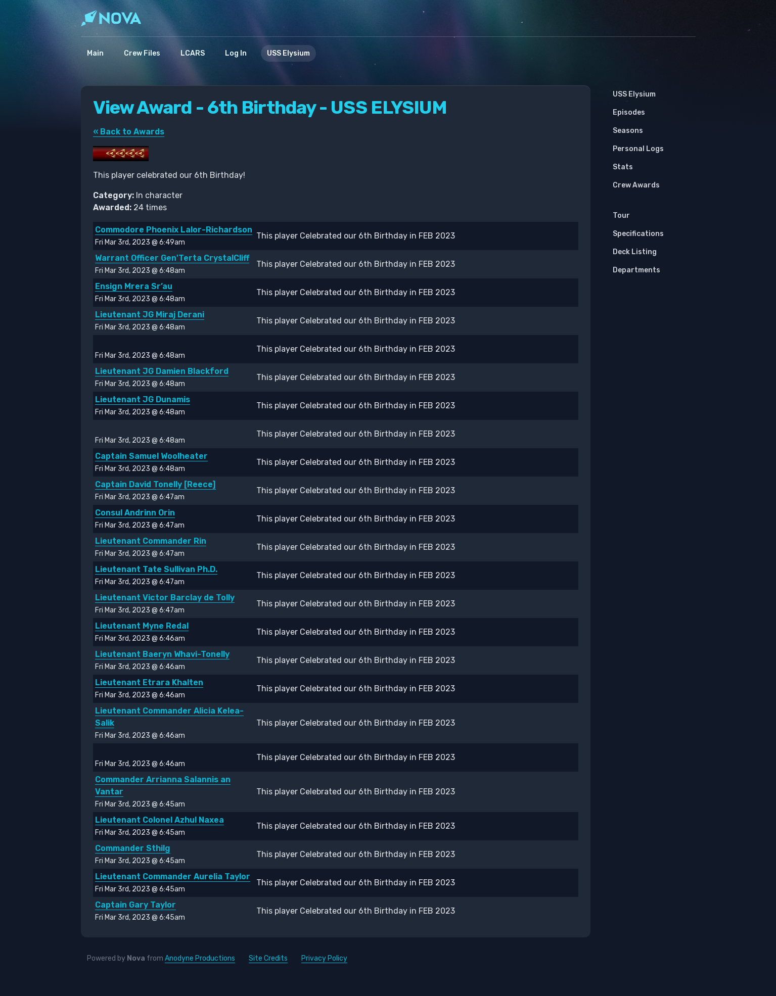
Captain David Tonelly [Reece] (155, 484)
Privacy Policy (324, 958)
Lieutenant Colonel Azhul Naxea (159, 820)
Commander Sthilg (132, 848)
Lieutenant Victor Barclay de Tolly (165, 597)
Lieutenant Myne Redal (142, 626)
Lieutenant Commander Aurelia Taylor (172, 876)
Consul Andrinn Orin (135, 512)
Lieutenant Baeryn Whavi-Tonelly (162, 654)
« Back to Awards (128, 131)
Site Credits (268, 958)
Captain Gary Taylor (135, 905)
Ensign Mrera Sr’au (133, 286)
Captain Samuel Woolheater (151, 456)
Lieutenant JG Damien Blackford (162, 371)
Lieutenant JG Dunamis (142, 399)
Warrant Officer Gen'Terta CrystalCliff (172, 258)
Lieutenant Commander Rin (150, 541)
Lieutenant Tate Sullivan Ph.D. (156, 569)
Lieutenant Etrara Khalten (149, 682)
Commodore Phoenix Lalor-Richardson (173, 229)
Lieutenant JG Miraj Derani (149, 314)
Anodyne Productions (200, 958)
